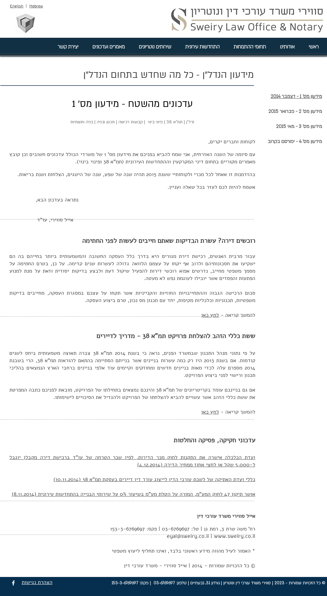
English (16, 6)
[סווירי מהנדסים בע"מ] (25, 23)
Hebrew (36, 6)
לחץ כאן (210, 315)
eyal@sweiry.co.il (188, 536)
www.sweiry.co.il (234, 536)
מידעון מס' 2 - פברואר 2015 (295, 111)
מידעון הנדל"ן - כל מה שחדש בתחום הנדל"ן (168, 74)
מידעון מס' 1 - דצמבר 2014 (296, 96)
